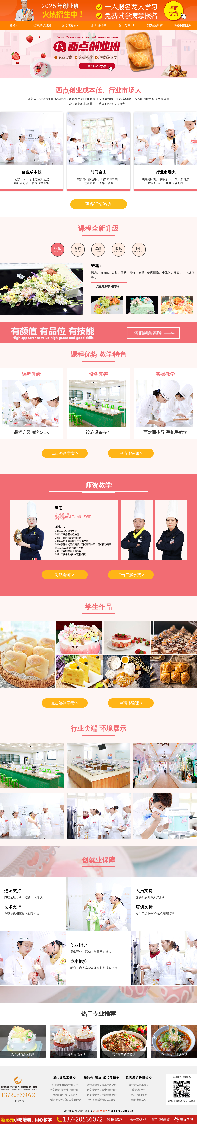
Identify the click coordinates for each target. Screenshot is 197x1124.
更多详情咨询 (98, 204)
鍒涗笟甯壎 (127, 25)
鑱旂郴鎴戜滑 (183, 25)
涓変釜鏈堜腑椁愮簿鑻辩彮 (64, 1089)
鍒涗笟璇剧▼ (70, 25)
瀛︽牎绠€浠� (139, 1094)
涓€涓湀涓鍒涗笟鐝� (65, 1094)
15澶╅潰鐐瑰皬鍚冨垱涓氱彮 (64, 1099)
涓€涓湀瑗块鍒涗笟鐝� (102, 1099)
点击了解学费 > (130, 575)
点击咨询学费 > (64, 453)
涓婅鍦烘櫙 (155, 25)
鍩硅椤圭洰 (138, 1089)
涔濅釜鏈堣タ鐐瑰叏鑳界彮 (102, 1084)
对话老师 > (64, 575)
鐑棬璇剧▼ (115, 1119)
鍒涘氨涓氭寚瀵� (139, 1084)
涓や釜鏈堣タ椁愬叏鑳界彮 (102, 1094)
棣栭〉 (14, 25)
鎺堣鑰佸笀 (99, 25)
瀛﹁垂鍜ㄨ (138, 1119)
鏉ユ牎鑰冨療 (161, 1119)
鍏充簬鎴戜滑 (42, 25)
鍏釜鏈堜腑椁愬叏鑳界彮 (64, 1084)
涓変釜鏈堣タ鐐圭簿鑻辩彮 (102, 1089)
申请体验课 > (130, 453)
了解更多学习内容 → (109, 286)
